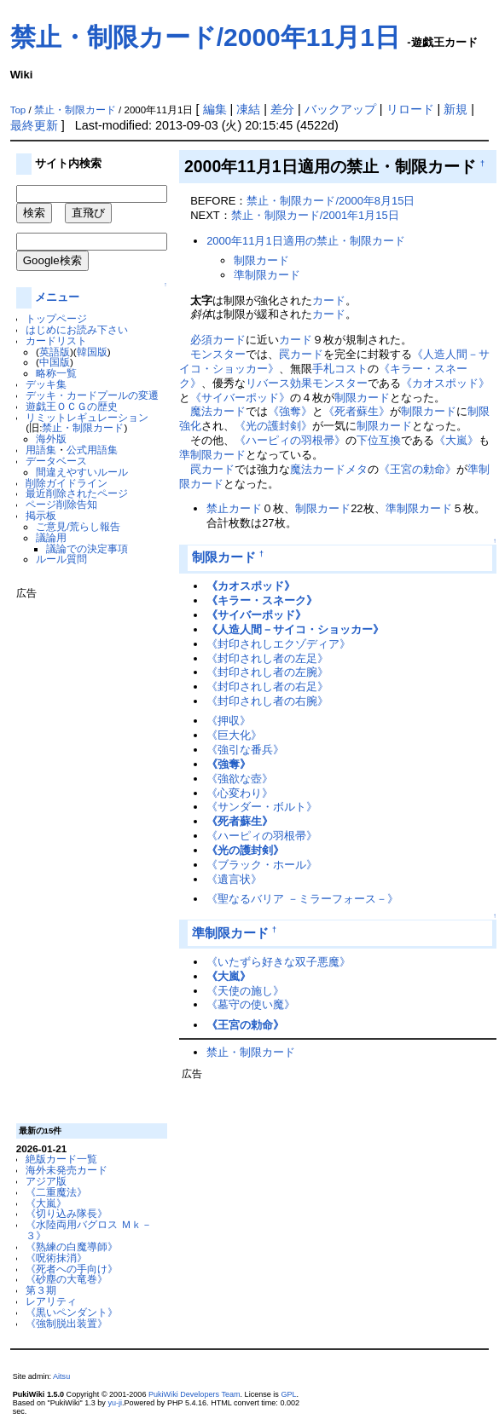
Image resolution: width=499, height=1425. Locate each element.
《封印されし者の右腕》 (267, 701)
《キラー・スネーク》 (261, 600)
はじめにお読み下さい (77, 329)
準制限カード (267, 274)
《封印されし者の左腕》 (267, 672)
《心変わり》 (239, 793)
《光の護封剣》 (273, 425)
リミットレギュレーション (87, 417)
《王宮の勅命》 (417, 469)
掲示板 (41, 515)
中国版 (54, 361)
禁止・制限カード (75, 110)
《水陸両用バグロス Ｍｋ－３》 (88, 1230)
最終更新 (34, 125)
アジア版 (46, 1180)
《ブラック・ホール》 (261, 864)
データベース (56, 460)
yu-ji (114, 1403)
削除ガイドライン (66, 482)
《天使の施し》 (245, 990)
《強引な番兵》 (245, 749)
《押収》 (228, 720)
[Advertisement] (84, 855)
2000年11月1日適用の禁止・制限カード (305, 240)
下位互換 (379, 440)
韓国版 (92, 351)
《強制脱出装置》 (66, 1323)
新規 (455, 109)
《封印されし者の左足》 (267, 658)
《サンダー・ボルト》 (261, 806)
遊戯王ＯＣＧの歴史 (72, 406)
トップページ (56, 318)
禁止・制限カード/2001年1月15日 (315, 215)
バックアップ (340, 109)
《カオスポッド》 (445, 383)
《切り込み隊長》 (66, 1213)
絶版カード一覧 (61, 1158)
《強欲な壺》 (239, 778)
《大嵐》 (46, 1203)
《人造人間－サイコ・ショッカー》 (295, 629)
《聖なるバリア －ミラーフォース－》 (302, 898)
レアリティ (51, 1301)
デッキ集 (46, 383)
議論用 (51, 537)
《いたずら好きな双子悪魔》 (278, 961)
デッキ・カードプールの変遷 (92, 395)
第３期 (41, 1289)
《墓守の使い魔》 (250, 1004)
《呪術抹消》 (56, 1257)
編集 (215, 109)
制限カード (261, 260)
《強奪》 (290, 411)
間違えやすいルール (82, 471)
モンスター (218, 354)
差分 (282, 109)
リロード (410, 109)
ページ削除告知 (61, 504)
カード (328, 300)
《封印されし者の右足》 (267, 686)
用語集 (41, 449)
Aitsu (61, 1376)
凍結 (248, 109)
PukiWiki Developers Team (194, 1394)
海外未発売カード (66, 1169)
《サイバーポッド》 (240, 397)
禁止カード (234, 508)
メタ (356, 469)
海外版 (51, 438)
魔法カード (218, 411)
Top (18, 110)
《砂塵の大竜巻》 (66, 1278)
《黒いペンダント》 (72, 1312)
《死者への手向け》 (72, 1268)
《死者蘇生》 (356, 411)
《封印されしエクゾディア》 (278, 644)
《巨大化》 (234, 735)
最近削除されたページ (77, 493)
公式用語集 (92, 449)
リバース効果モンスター (307, 383)
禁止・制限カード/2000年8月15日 (331, 200)
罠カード (301, 354)
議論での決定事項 (87, 548)
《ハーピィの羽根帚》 (290, 440)
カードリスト (56, 340)
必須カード (218, 339)
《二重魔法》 (56, 1191)
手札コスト (340, 368)
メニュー (57, 297)
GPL (288, 1394)
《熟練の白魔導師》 (72, 1246)
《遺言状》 (234, 879)
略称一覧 (56, 372)
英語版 (54, 351)
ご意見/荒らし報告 (78, 526)
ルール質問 (61, 558)
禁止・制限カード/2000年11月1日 (205, 37)
